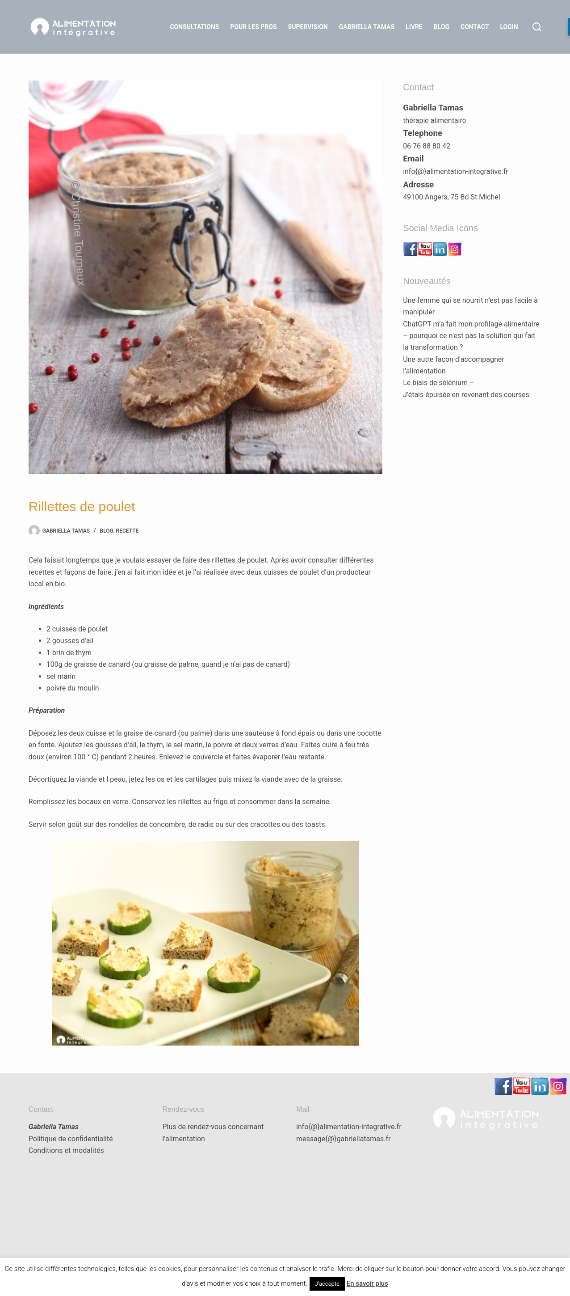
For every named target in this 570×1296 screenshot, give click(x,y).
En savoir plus (367, 1283)
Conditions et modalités (66, 1150)
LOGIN (509, 26)
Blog (441, 26)
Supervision (308, 26)
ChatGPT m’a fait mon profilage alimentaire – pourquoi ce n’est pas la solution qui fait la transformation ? (471, 336)
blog (106, 531)
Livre (414, 26)
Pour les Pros (253, 26)
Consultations (194, 26)
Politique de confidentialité (71, 1139)
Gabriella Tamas (366, 26)
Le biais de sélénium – (438, 382)
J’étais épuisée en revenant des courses (466, 394)
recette (127, 531)
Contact (475, 26)
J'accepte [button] (327, 1283)
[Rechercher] (536, 26)
